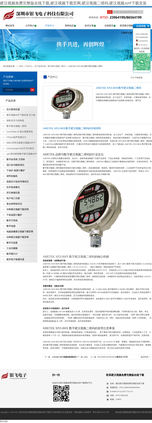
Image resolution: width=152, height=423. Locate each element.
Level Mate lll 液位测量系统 (19, 131)
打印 (132, 78)
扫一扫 (56, 375)
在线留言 (108, 25)
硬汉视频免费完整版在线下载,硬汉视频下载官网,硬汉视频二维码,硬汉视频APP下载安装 (73, 3)
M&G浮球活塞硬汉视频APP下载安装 (18, 144)
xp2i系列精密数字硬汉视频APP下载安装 (18, 155)
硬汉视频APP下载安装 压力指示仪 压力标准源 (17, 116)
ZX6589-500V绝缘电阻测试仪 (64, 357)
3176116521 (142, 45)
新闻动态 (69, 25)
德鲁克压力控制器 (15, 120)
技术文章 (89, 25)
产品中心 (49, 25)
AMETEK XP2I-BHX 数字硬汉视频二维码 (69, 256)
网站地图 (78, 412)
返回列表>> (145, 357)
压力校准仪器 (40, 66)
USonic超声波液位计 (16, 137)
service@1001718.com (128, 12)
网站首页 (10, 25)
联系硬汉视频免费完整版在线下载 (129, 29)
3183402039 (142, 41)
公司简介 (29, 25)
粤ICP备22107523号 (101, 412)
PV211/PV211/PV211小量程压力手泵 (113, 357)
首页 (21, 66)
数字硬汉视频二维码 (56, 66)
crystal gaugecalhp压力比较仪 (20, 148)
